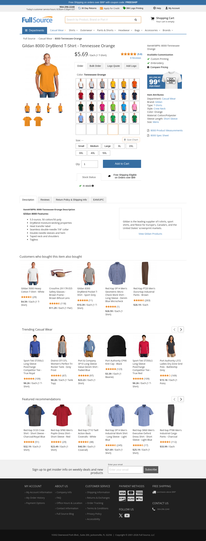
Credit (109, 8)
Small (81, 146)
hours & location (69, 503)
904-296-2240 (67, 6)
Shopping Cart (165, 18)
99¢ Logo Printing (133, 8)
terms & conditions (97, 508)
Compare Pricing (157, 67)
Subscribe (151, 469)
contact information (67, 508)
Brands (167, 30)
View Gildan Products (150, 233)
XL (119, 146)
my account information (39, 492)
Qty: (78, 164)
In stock (86, 185)
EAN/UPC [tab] (98, 199)
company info (64, 492)
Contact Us (160, 503)
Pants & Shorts (105, 30)
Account (172, 8)
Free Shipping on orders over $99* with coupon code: (103, 2)
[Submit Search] (136, 20)
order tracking (95, 503)
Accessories (151, 30)
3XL (81, 153)
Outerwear (86, 30)
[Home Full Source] (29, 38)
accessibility (93, 519)
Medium (94, 146)
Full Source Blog (65, 513)
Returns (87, 8)
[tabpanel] (108, 132)
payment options (35, 503)
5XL (105, 153)
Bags (137, 30)
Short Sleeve (170, 118)
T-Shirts (158, 105)
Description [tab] (28, 199)
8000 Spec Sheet (160, 135)
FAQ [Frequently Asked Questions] (59, 497)
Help (157, 8)
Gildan (158, 101)
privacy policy (94, 513)
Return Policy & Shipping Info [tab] (71, 199)
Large (108, 146)
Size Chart (131, 139)
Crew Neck (159, 108)
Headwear (124, 30)
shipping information (98, 492)
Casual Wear (58, 30)
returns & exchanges (98, 497)
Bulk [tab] (95, 66)
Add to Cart (122, 163)
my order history (35, 497)
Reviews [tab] (44, 199)
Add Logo (131, 66)
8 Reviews (135, 57)
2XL (131, 146)
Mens (156, 122)
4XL (93, 153)
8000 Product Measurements (167, 130)
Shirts (72, 30)
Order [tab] (80, 66)
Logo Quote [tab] (113, 66)
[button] (174, 329)
